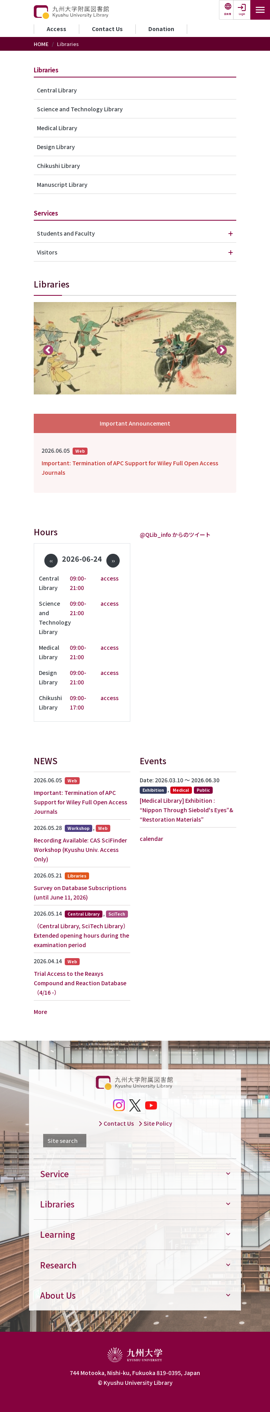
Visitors (47, 252)
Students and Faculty (66, 233)
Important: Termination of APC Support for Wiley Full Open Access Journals (130, 467)
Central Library (57, 90)
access (109, 578)
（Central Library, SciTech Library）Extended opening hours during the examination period (81, 935)
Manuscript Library (62, 184)
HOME (41, 44)
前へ (48, 350)
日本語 (227, 14)
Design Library (56, 147)
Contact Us (107, 29)
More (40, 1012)
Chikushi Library (58, 166)
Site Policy (155, 1123)
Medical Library (57, 128)
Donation (161, 29)
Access (56, 29)
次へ (222, 350)
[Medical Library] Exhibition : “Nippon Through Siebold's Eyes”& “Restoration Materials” (186, 809)
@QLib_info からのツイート (175, 534)
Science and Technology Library (80, 109)
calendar (151, 838)
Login (242, 14)
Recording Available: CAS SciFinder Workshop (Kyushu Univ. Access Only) (80, 849)
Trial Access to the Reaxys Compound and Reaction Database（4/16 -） (80, 983)
